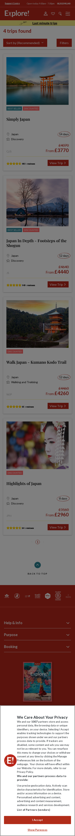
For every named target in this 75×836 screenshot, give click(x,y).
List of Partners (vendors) (33, 809)
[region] (37, 770)
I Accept (37, 820)
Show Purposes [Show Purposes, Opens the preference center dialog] (37, 829)
